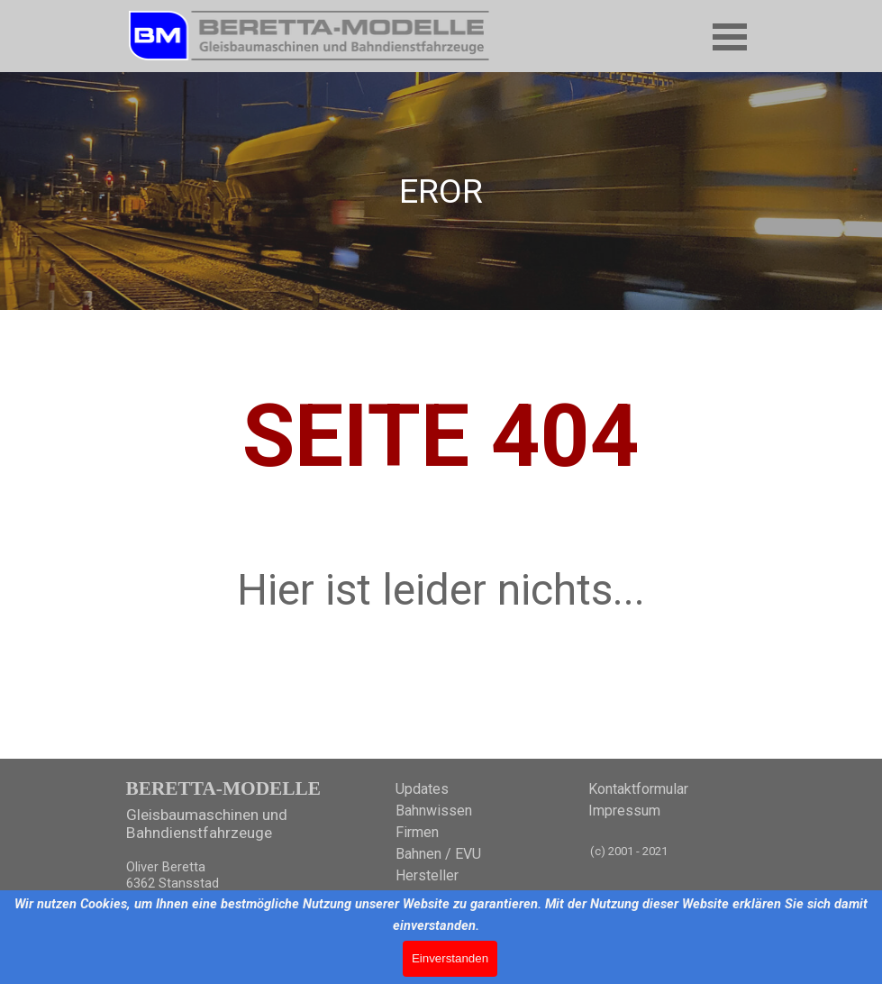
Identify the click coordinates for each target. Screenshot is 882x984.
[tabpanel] (441, 191)
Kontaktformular (638, 788)
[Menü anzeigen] (730, 36)
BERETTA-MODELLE (223, 788)
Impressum (624, 810)
